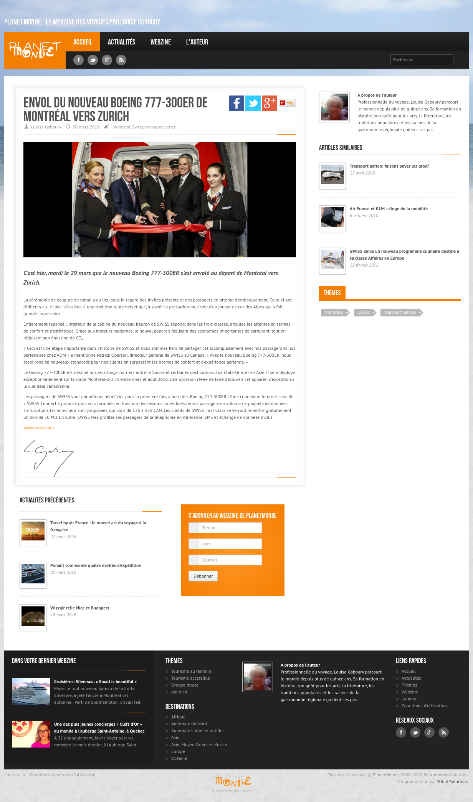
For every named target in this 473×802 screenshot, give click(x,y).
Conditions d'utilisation (424, 705)
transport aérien (161, 127)
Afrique (178, 717)
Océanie (179, 758)
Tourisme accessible (190, 678)
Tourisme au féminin (191, 671)
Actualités (121, 42)
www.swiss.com (38, 427)
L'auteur (197, 42)
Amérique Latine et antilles (198, 730)
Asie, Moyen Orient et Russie (199, 744)
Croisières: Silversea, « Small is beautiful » (95, 681)
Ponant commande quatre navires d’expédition (95, 565)
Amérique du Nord (189, 723)
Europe (178, 751)
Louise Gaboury (35, 50)
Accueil (83, 42)
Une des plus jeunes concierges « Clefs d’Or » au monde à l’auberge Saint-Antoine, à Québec (99, 727)
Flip (287, 102)
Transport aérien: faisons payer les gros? (389, 166)
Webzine (160, 42)
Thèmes (332, 292)
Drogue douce (184, 685)
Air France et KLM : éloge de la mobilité (389, 208)
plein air (179, 692)
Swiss (137, 127)
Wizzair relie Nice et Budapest (79, 608)
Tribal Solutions (452, 781)
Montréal (121, 127)
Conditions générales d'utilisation (63, 774)
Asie (175, 737)
